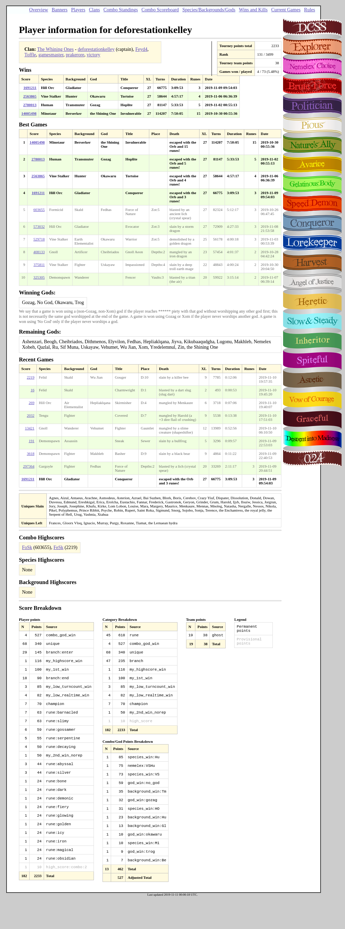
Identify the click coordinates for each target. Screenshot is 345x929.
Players (78, 9)
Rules (309, 9)
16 (32, 390)
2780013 (30, 105)
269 (31, 403)
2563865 (30, 96)
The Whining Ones (55, 49)
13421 (29, 428)
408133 (39, 252)
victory (93, 54)
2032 (30, 415)
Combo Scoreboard (160, 9)
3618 (30, 453)
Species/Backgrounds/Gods (208, 9)
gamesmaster (51, 54)
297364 (28, 466)
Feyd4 (141, 49)
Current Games (285, 9)
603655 (39, 210)
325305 (39, 277)
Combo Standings (121, 9)
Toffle (30, 54)
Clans (94, 9)
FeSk (58, 547)
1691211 (29, 88)
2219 (30, 377)
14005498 (28, 113)
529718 (39, 239)
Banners (59, 9)
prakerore (75, 54)
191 (31, 441)
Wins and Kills (253, 9)
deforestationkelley (96, 49)
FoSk (27, 547)
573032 (39, 226)
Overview (38, 9)
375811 (39, 264)
